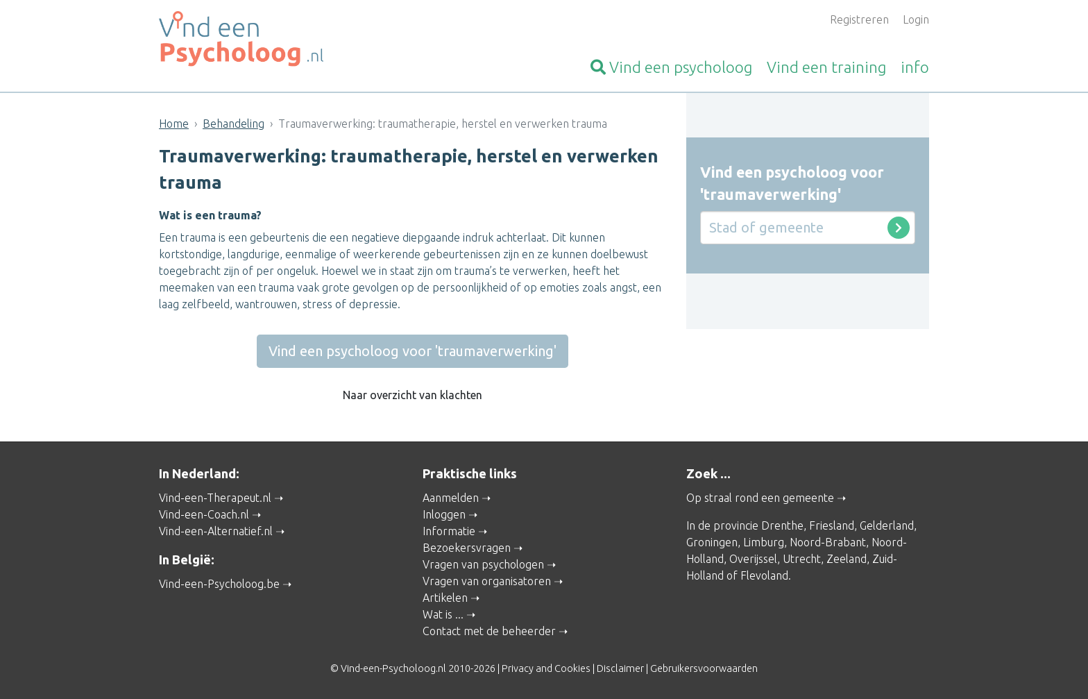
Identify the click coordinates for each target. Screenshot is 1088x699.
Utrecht (802, 559)
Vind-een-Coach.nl (204, 514)
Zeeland (846, 559)
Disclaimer (620, 668)
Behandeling (233, 123)
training (826, 67)
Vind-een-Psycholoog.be (219, 584)
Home (174, 123)
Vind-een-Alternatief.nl (216, 531)
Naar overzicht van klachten (412, 395)
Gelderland (887, 525)
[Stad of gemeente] (807, 227)
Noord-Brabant (828, 542)
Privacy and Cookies (546, 668)
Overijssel (753, 559)
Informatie (449, 531)
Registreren (859, 19)
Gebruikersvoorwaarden (704, 668)
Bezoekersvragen (467, 547)
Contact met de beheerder (489, 631)
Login (916, 19)
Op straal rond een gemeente (760, 497)
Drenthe (782, 525)
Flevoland (764, 575)
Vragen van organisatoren (487, 581)
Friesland (831, 525)
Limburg (763, 542)
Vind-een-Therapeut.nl (215, 497)
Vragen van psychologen (483, 564)
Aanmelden (451, 497)
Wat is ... (443, 614)
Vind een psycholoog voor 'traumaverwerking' (412, 351)
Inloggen (444, 514)
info (915, 67)
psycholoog (671, 67)
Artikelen (445, 597)
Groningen (712, 542)
